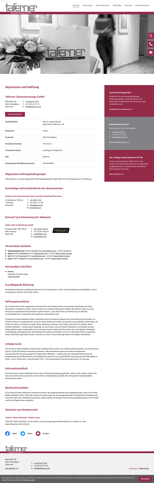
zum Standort (10, 468)
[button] (15, 114)
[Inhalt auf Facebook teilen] (12, 433)
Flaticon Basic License (63, 253)
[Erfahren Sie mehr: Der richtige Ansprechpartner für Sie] (116, 174)
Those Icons (22, 256)
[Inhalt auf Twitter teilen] (28, 433)
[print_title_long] (44, 433)
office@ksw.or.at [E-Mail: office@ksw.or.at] (36, 205)
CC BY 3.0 (67, 251)
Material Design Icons (16, 251)
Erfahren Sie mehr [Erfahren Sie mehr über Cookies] (29, 480)
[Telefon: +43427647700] (31, 101)
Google (35, 251)
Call (9, 256)
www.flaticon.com (49, 251)
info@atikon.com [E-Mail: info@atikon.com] (40, 234)
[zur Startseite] (21, 8)
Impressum (133, 468)
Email (10, 259)
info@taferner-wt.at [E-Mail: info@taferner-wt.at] (33, 107)
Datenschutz (144, 468)
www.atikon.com (40, 237)
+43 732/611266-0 (41, 229)
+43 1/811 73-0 (35, 200)
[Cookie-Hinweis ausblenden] (145, 479)
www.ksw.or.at (35, 208)
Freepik (22, 259)
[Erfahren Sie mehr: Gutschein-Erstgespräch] (120, 109)
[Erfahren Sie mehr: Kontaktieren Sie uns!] (119, 142)
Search (10, 253)
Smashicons (24, 253)
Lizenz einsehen (14, 277)
